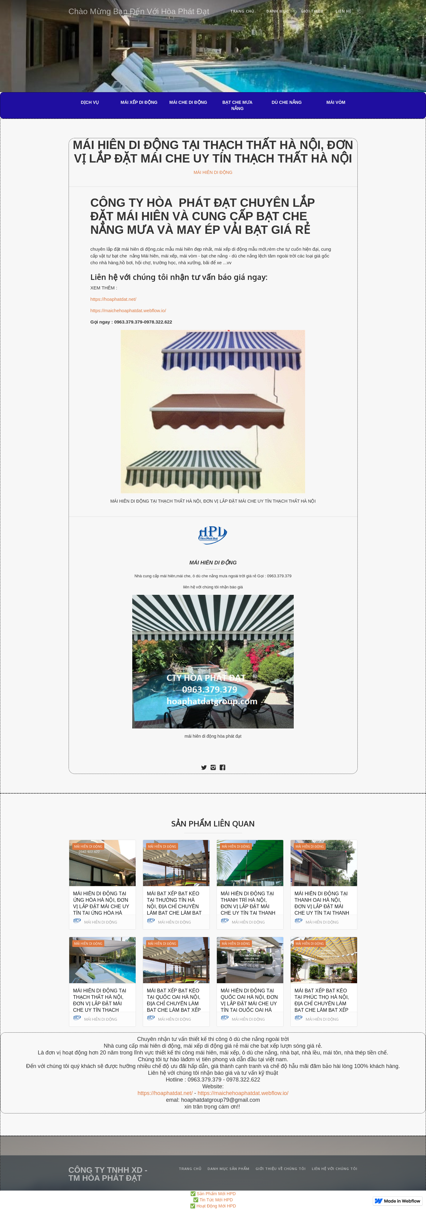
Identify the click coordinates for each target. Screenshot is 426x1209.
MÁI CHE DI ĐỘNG (188, 102)
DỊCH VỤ (90, 102)
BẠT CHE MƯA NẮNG (237, 105)
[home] (139, 10)
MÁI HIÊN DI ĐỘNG (212, 172)
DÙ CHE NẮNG (287, 102)
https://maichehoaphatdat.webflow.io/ (128, 310)
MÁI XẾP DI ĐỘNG (139, 102)
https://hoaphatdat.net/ (113, 299)
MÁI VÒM (335, 102)
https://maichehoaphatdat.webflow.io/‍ (242, 1093)
